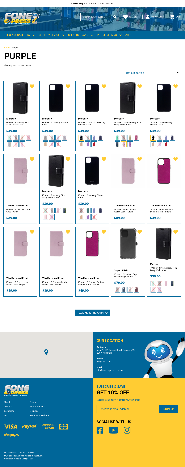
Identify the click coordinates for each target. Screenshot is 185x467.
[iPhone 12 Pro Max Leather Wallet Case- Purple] (56, 243)
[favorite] (32, 86)
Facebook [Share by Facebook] (100, 430)
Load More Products (93, 312)
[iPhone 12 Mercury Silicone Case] (92, 171)
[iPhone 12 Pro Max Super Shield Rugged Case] (128, 243)
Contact (8, 406)
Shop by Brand (78, 35)
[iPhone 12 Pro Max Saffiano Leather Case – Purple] (92, 243)
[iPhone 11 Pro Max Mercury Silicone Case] (92, 98)
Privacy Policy (10, 452)
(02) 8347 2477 (105, 361)
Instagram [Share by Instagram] (127, 430)
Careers (30, 452)
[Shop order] (152, 73)
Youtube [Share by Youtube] (113, 430)
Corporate (9, 410)
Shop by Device (49, 35)
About (129, 35)
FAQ (6, 415)
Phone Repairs (107, 35)
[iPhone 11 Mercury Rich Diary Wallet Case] (20, 98)
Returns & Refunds (39, 415)
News (33, 401)
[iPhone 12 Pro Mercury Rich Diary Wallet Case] (164, 243)
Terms (22, 452)
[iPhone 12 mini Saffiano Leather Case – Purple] (164, 171)
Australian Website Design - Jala (18, 458)
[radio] (9, 137)
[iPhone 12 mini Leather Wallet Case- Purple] (128, 171)
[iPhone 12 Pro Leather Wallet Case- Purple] (20, 243)
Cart (175, 17)
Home (7, 47)
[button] (46, 352)
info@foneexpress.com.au (110, 370)
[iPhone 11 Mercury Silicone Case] (56, 98)
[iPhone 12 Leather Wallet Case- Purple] (20, 171)
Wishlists (131, 17)
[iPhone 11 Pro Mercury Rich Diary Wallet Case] (128, 98)
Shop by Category (17, 35)
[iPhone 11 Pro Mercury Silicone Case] (164, 98)
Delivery (34, 410)
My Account (154, 17)
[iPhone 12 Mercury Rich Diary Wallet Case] (56, 171)
